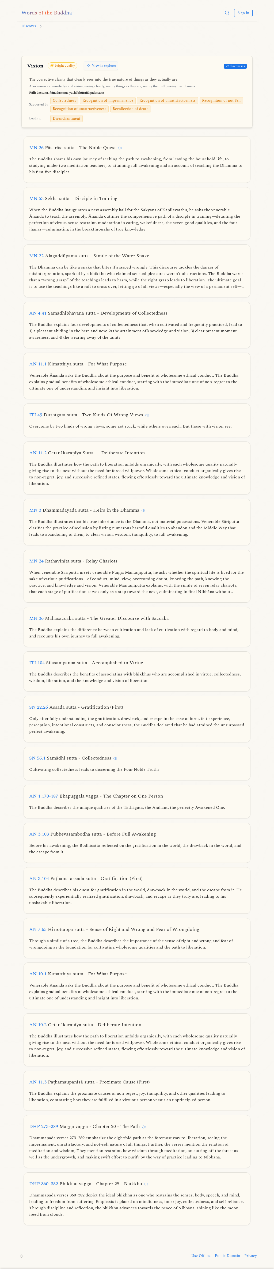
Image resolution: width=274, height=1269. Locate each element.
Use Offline (201, 1256)
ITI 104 (86, 662)
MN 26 (72, 147)
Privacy (250, 1256)
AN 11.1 (78, 364)
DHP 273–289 (84, 1126)
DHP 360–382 (85, 1183)
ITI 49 (86, 414)
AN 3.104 (86, 878)
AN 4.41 (98, 313)
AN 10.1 (78, 973)
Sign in (243, 13)
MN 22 (89, 255)
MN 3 (84, 510)
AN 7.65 (114, 929)
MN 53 (73, 198)
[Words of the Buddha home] (46, 13)
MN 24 (73, 561)
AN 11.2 (87, 452)
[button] (227, 13)
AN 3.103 (92, 834)
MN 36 (99, 618)
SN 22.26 (76, 707)
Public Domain (227, 1256)
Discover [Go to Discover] (28, 26)
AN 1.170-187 (96, 796)
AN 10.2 (85, 1024)
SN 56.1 (70, 758)
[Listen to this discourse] (120, 148)
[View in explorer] (101, 66)
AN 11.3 (89, 1082)
